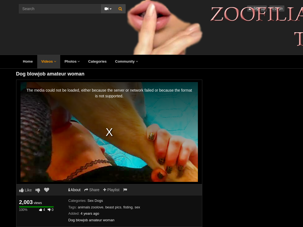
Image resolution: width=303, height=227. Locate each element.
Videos (48, 61)
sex (137, 207)
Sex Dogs (95, 201)
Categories (97, 61)
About (74, 190)
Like (25, 190)
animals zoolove (90, 207)
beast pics (113, 207)
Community (126, 61)
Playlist (111, 190)
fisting (127, 207)
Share (91, 190)
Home (28, 61)
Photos (72, 61)
